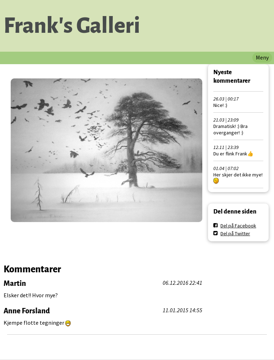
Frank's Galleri (72, 25)
